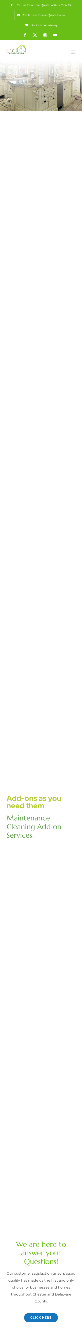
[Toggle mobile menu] (73, 52)
